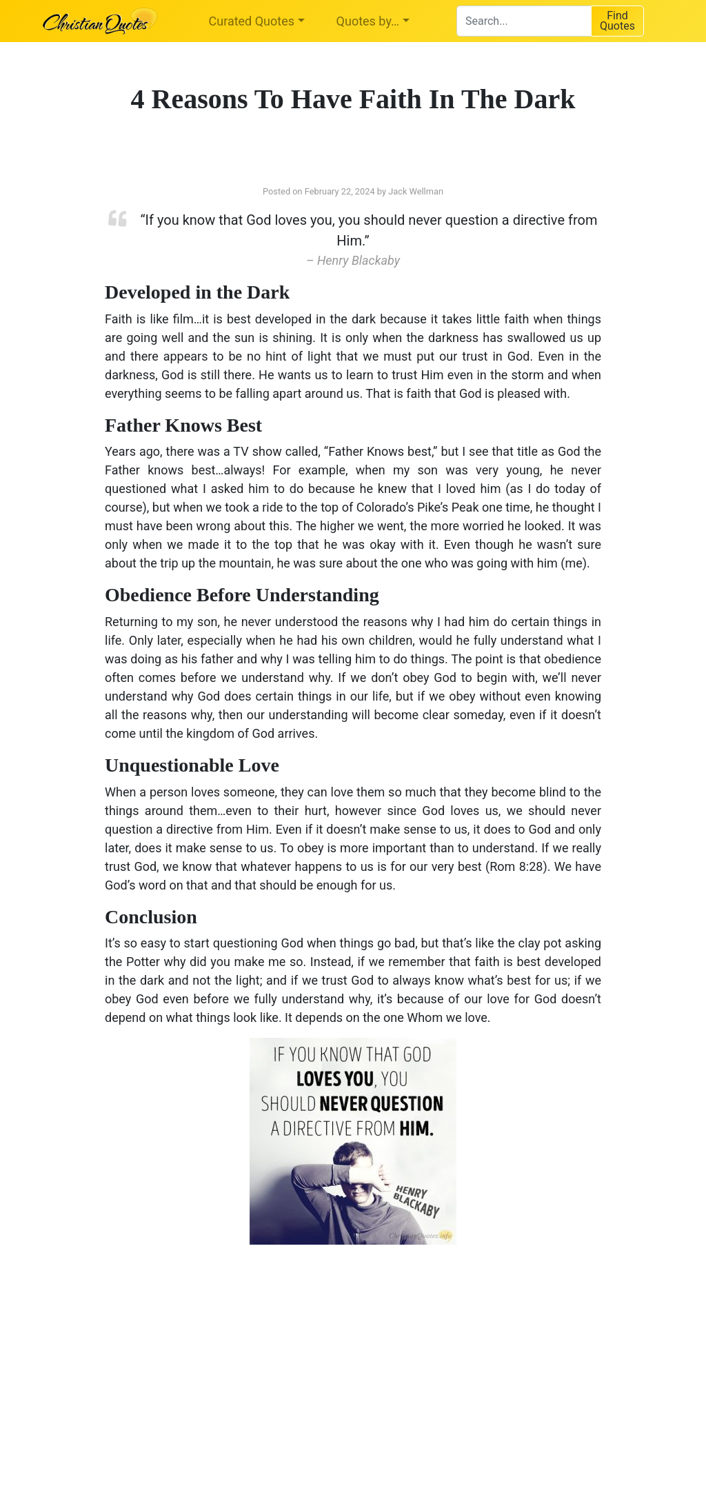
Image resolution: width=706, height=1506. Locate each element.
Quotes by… (367, 21)
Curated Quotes (252, 21)
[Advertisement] (211, 1365)
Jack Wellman (415, 191)
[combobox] (523, 21)
